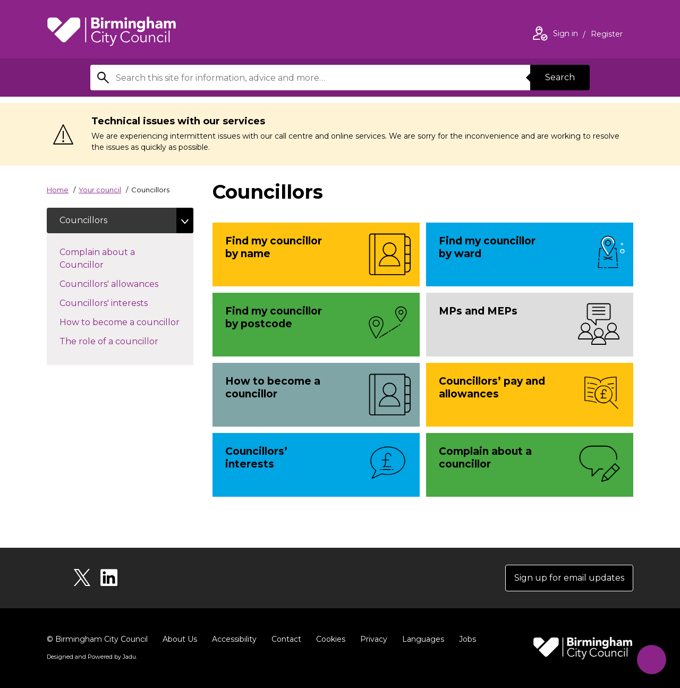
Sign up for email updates (569, 578)
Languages (423, 639)
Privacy (373, 639)
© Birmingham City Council (97, 639)
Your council (100, 189)
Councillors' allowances (120, 283)
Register (607, 35)
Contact (286, 639)
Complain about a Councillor (97, 258)
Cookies (330, 639)
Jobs (467, 639)
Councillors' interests (114, 302)
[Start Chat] (651, 659)
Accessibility (234, 639)
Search (560, 77)
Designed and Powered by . (92, 656)
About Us (180, 639)
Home (58, 189)
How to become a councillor (126, 321)
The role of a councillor (120, 340)
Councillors (83, 220)
